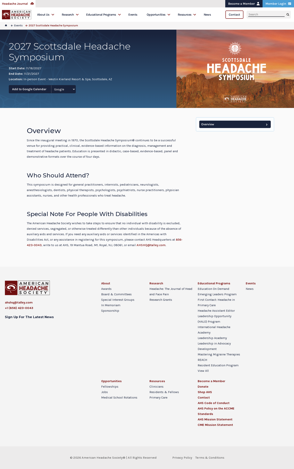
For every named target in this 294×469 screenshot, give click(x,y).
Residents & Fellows (164, 392)
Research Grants (160, 300)
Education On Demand (213, 289)
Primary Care (158, 397)
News (207, 14)
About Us (45, 14)
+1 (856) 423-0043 (19, 308)
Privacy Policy (182, 457)
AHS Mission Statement (215, 419)
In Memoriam (110, 305)
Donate (203, 386)
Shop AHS (205, 392)
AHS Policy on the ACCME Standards (216, 411)
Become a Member (244, 3)
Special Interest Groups (117, 300)
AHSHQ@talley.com (151, 245)
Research (70, 14)
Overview (207, 124)
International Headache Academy (214, 329)
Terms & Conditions (209, 457)
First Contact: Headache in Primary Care (216, 302)
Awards (106, 289)
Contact (234, 14)
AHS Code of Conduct (214, 403)
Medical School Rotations (119, 397)
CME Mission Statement (215, 425)
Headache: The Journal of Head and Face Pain (170, 291)
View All (203, 371)
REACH (202, 360)
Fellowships (109, 386)
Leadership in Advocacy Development (214, 346)
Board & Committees (116, 294)
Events (132, 14)
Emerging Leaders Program (217, 294)
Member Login (278, 3)
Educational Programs (103, 14)
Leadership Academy (212, 338)
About (105, 283)
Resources (187, 14)
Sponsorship (110, 310)
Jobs (104, 392)
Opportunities (158, 14)
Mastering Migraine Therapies (219, 354)
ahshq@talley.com (19, 302)
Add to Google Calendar (29, 89)
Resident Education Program (218, 365)
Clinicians (156, 386)
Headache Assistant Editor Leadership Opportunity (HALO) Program (216, 316)
